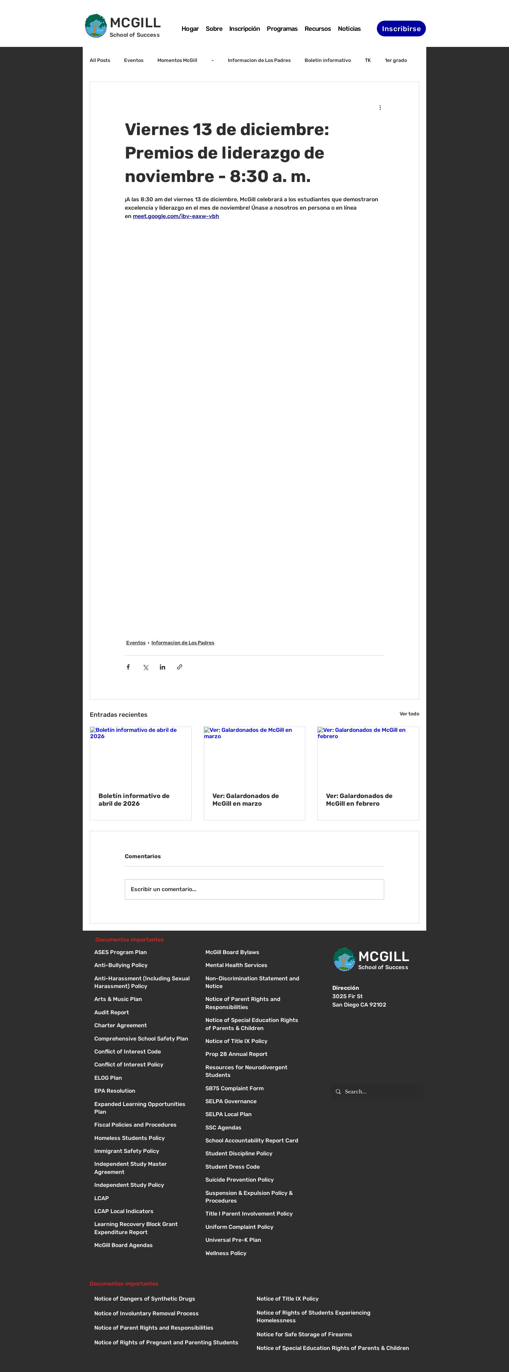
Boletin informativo (328, 60)
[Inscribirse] (401, 28)
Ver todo (409, 714)
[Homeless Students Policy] (143, 1139)
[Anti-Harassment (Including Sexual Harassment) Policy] (143, 979)
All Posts (100, 60)
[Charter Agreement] (143, 1026)
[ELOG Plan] (143, 1078)
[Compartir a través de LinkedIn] (162, 667)
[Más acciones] (380, 107)
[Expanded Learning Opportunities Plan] (143, 1105)
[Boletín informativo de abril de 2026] (140, 755)
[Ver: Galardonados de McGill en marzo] (254, 755)
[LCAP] (143, 1199)
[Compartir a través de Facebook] (128, 667)
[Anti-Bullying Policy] (143, 966)
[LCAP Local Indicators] (143, 1212)
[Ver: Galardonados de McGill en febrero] (368, 755)
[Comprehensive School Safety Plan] (143, 1039)
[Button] (254, 953)
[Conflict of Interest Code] (143, 1052)
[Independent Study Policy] (143, 1186)
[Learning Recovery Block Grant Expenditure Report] (143, 1225)
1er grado (396, 60)
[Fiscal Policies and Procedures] (143, 1125)
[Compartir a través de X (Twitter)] (145, 667)
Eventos (133, 60)
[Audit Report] (143, 1013)
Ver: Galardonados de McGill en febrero (359, 799)
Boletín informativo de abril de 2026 (134, 799)
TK (368, 60)
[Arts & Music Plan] (143, 1000)
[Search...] (376, 1091)
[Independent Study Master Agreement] (143, 1165)
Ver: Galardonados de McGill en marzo (245, 799)
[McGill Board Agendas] (143, 1246)
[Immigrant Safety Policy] (143, 1152)
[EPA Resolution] (143, 1091)
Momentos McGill (177, 60)
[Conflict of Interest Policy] (143, 1065)
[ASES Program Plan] (143, 953)
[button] (282, 29)
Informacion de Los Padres (259, 60)
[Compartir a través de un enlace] (179, 667)
